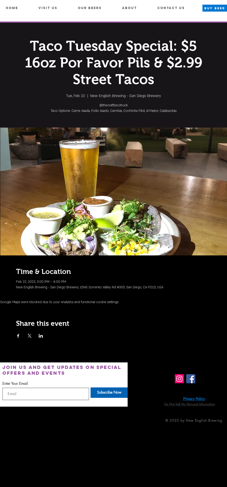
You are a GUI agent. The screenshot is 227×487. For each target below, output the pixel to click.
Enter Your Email (15, 384)
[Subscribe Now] (109, 392)
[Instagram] (179, 378)
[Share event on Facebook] (18, 336)
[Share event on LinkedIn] (41, 336)
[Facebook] (190, 378)
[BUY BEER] (214, 8)
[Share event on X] (29, 336)
